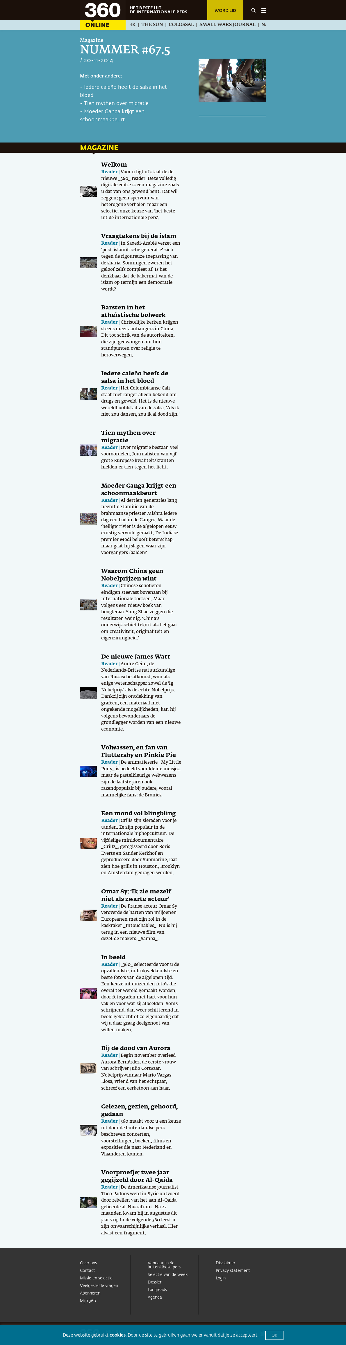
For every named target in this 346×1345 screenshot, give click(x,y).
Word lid (225, 11)
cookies (118, 1335)
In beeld (113, 957)
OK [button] (274, 1335)
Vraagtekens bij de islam (138, 236)
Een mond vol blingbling (138, 813)
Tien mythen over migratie (116, 103)
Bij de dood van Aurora (135, 1048)
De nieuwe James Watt (135, 657)
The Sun (155, 25)
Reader (109, 172)
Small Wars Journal (230, 25)
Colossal (184, 25)
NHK (133, 25)
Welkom (114, 165)
